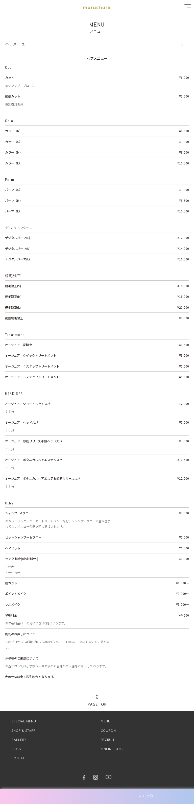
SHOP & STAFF (23, 730)
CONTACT (19, 758)
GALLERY (18, 739)
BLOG (16, 748)
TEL (48, 795)
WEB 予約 (146, 795)
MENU (106, 721)
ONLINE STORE (113, 748)
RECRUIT (108, 739)
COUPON (108, 730)
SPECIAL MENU (23, 721)
